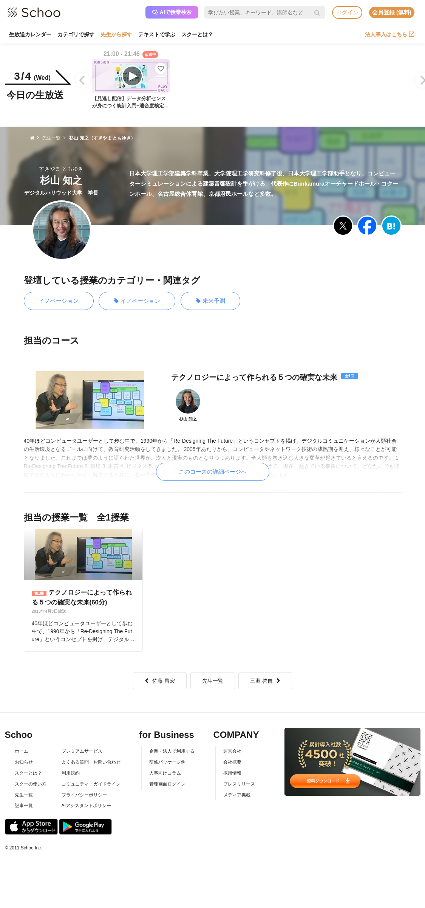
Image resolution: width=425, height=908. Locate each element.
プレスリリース (239, 784)
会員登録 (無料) (391, 12)
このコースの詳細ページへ (213, 471)
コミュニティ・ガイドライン (91, 784)
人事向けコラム (165, 773)
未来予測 (210, 301)
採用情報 (232, 773)
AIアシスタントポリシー (86, 805)
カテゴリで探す (75, 34)
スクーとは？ (197, 34)
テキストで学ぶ (156, 34)
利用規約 (71, 773)
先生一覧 (212, 681)
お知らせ (24, 762)
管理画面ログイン (167, 784)
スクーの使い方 (30, 784)
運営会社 (232, 751)
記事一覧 (24, 805)
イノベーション (59, 301)
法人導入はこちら (389, 34)
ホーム (21, 751)
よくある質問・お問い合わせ (91, 762)
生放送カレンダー (30, 34)
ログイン (347, 12)
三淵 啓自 (265, 681)
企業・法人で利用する (172, 751)
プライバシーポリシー (84, 795)
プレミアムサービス (82, 751)
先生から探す (116, 34)
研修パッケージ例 (167, 762)
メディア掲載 (236, 795)
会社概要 (232, 762)
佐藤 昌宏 (160, 681)
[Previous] (82, 80)
